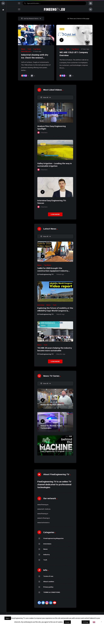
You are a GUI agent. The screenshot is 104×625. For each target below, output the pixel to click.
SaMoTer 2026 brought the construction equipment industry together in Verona (52, 270)
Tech (29, 49)
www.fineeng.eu (42, 504)
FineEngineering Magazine (53, 538)
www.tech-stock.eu (43, 509)
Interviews (47, 544)
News (23, 49)
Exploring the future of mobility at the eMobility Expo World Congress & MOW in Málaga (55, 310)
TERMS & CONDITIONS (51, 592)
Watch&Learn (26, 51)
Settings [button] (85, 622)
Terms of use (48, 576)
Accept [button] (67, 622)
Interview (40, 305)
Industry (46, 554)
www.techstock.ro (43, 522)
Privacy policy (48, 587)
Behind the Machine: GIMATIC (52, 405)
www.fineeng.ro (42, 513)
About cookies (48, 581)
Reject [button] (8, 618)
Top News (37, 49)
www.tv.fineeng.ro (43, 518)
